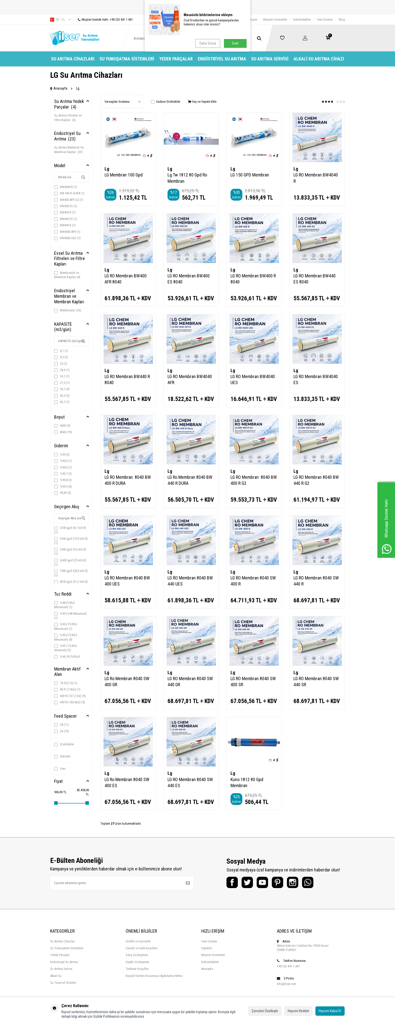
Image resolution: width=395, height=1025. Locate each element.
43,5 (62, 396)
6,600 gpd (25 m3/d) (70, 562)
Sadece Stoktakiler (165, 101)
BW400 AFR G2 (68, 200)
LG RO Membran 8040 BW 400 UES (127, 581)
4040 (62, 426)
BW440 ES (65, 219)
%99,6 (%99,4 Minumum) (65, 637)
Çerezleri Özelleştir (265, 1011)
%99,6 (63, 467)
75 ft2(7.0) (65, 683)
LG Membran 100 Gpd (124, 174)
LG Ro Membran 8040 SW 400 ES (127, 782)
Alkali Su (55, 976)
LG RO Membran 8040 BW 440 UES (190, 581)
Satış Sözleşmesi (137, 955)
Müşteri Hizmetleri (275, 19)
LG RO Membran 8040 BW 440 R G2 (316, 480)
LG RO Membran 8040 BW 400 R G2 (254, 480)
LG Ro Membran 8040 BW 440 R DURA (190, 480)
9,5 (61, 357)
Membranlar (67, 310)
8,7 (61, 351)
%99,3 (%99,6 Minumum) (65, 626)
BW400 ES (65, 206)
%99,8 (63, 480)
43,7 (62, 402)
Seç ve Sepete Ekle (202, 101)
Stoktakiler (64, 744)
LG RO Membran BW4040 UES (253, 379)
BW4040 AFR (67, 232)
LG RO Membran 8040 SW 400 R (253, 581)
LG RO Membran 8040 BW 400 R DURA (128, 480)
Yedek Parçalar (176, 58)
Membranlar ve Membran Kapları (67, 275)
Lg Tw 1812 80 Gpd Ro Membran (187, 178)
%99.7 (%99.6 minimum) (65, 648)
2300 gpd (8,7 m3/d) (70, 530)
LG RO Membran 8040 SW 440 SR (316, 681)
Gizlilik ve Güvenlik (138, 941)
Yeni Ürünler (325, 19)
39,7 (62, 389)
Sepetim (206, 948)
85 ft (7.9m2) (67, 689)
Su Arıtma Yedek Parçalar (69, 104)
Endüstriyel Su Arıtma (222, 58)
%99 (62, 455)
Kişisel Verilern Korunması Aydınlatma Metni (154, 976)
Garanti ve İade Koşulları (141, 948)
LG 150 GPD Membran (250, 174)
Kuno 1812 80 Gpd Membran (247, 782)
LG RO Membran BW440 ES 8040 (314, 278)
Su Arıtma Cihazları (72, 58)
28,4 (62, 370)
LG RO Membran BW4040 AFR (190, 379)
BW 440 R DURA (69, 193)
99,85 (62, 493)
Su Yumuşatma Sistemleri (127, 58)
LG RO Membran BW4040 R (315, 178)
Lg (107, 168)
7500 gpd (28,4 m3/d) (71, 573)
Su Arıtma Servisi (269, 58)
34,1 (62, 376)
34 (61, 731)
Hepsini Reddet (298, 1011)
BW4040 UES (67, 238)
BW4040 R (65, 187)
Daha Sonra (208, 43)
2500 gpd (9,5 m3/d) (70, 551)
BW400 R (65, 212)
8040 (63, 432)
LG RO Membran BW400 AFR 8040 (126, 278)
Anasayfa (58, 88)
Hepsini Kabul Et (330, 1011)
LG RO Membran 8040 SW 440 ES (190, 782)
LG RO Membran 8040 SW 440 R (316, 581)
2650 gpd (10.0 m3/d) (71, 541)
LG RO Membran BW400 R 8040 (253, 278)
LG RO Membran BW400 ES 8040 (189, 278)
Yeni (59, 769)
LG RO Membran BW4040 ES (315, 379)
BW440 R (65, 225)
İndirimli (62, 756)
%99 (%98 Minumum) (70, 616)
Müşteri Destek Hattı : (103, 19)
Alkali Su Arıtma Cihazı (318, 58)
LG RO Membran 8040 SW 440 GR (190, 681)
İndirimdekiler (302, 19)
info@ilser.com (286, 984)
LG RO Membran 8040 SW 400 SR (253, 681)
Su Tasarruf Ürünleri (63, 982)
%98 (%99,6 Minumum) (64, 605)
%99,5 (63, 461)
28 (61, 725)
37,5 (62, 383)
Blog (342, 19)
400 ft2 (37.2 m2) (70, 696)
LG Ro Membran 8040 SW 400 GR (127, 681)
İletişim (252, 19)
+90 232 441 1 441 (288, 966)
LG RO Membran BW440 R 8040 (127, 379)
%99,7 (63, 474)
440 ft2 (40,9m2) (69, 702)
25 (60, 364)
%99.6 (63, 487)
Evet (235, 43)
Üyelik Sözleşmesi (137, 962)
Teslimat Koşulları (137, 969)
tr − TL (60, 20)
